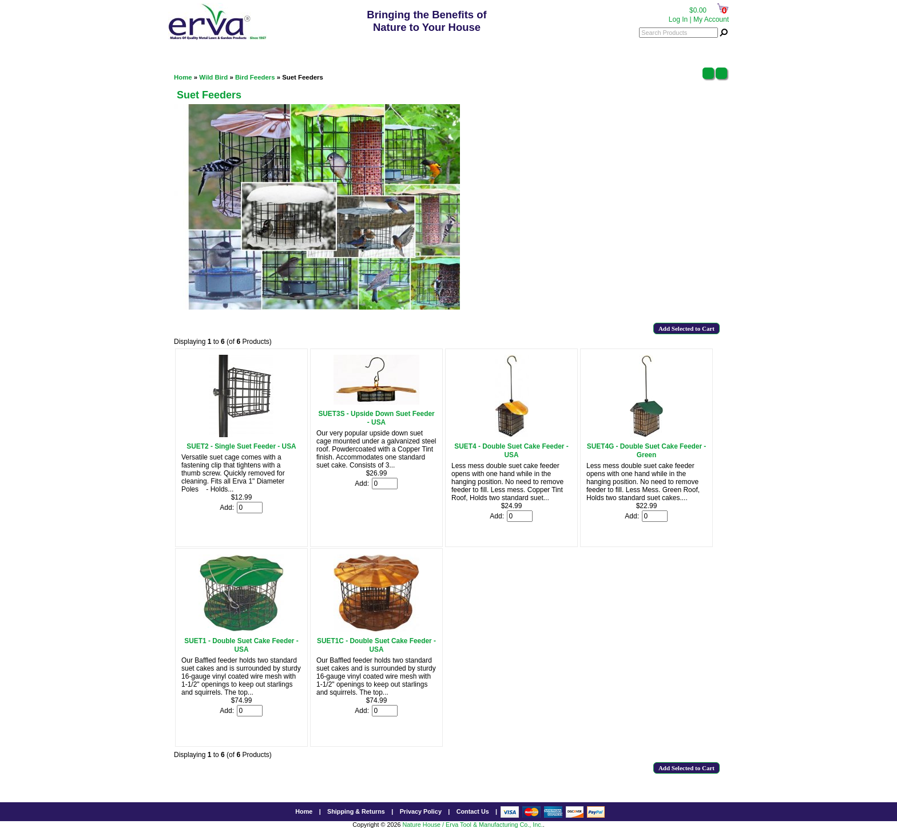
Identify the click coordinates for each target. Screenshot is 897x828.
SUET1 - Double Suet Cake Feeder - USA (241, 645)
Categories (193, 49)
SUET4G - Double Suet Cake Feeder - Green (647, 450)
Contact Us (473, 811)
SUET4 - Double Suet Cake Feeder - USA (511, 450)
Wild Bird (213, 77)
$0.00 (698, 10)
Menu (712, 49)
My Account (711, 19)
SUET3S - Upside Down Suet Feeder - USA (376, 418)
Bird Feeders (255, 77)
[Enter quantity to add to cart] (250, 507)
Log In (678, 19)
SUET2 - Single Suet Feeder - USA (241, 446)
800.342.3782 (429, 49)
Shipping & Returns (356, 811)
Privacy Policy (421, 811)
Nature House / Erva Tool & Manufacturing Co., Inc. (472, 824)
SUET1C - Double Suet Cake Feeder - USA (376, 645)
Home (183, 77)
